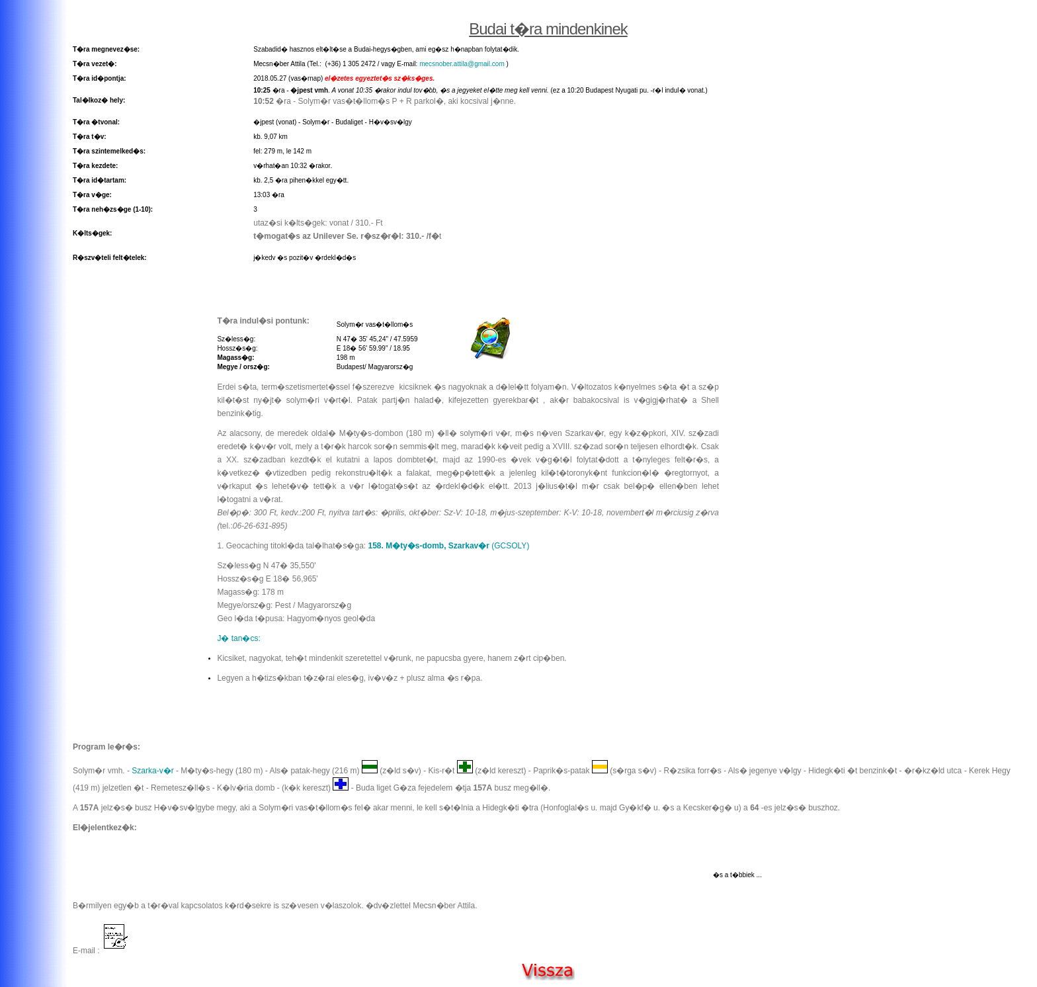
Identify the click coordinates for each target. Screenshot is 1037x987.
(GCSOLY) (449, 545)
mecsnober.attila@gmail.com (462, 63)
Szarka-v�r (152, 770)
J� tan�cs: (238, 638)
